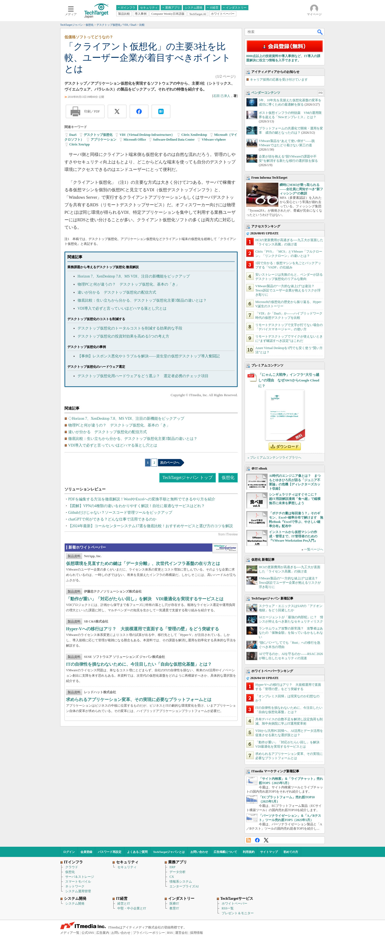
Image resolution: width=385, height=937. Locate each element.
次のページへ (169, 462)
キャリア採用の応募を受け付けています (279, 79)
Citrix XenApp (79, 144)
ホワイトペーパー (234, 903)
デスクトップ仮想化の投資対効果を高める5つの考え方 (123, 336)
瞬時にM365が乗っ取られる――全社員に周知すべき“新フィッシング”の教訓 (301, 189)
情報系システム (181, 881)
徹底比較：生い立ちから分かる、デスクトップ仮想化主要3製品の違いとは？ (142, 300)
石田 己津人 (221, 96)
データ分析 (178, 872)
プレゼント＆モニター (238, 913)
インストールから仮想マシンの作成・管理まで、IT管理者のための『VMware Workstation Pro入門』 (293, 536)
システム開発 (74, 903)
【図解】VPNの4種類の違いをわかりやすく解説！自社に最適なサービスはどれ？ (136, 506)
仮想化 (228, 477)
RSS (248, 840)
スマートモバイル (78, 881)
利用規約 (249, 851)
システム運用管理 (78, 891)
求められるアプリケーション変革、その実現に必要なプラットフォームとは (138, 699)
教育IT (174, 908)
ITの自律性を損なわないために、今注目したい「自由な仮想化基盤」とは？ (139, 664)
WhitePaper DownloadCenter (225, 548)
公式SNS (88, 933)
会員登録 (86, 851)
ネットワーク (74, 886)
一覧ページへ (313, 549)
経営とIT (123, 903)
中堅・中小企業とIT (131, 908)
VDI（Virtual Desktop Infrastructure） (147, 135)
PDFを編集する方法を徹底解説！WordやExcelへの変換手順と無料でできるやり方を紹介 (141, 499)
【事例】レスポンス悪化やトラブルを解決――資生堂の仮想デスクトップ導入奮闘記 (149, 356)
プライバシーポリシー (149, 933)
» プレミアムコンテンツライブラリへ (274, 457)
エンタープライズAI (184, 886)
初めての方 (290, 851)
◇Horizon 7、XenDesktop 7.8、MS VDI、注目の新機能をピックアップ (126, 419)
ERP (172, 867)
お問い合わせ (199, 851)
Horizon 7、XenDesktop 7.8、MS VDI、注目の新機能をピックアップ (134, 276)
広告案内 (102, 933)
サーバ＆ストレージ (79, 877)
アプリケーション (103, 139)
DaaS (72, 135)
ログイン (69, 851)
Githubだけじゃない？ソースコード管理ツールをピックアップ (120, 513)
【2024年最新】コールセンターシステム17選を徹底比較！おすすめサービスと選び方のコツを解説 (150, 526)
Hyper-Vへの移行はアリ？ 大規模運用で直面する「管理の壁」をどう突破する (142, 629)
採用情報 (196, 933)
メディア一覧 (69, 933)
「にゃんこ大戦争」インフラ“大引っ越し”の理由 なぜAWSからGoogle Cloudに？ (288, 380)
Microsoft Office (135, 139)
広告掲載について (225, 851)
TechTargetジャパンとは (169, 851)
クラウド (71, 867)
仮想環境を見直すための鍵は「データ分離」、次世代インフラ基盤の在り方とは (143, 563)
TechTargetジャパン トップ (188, 477)
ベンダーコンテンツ (265, 93)
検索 (320, 32)
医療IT (174, 903)
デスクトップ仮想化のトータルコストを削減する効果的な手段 (130, 328)
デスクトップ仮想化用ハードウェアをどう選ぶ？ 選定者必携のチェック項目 (143, 376)
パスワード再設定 (109, 851)
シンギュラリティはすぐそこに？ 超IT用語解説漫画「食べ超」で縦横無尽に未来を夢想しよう (295, 499)
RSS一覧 (228, 908)
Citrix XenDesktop (194, 135)
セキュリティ (127, 867)
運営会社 (181, 933)
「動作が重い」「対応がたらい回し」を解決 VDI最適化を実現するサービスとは (145, 599)
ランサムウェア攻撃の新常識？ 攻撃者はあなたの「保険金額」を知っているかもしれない (291, 633)
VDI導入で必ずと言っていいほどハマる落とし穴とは (122, 308)
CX (172, 877)
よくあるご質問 (137, 851)
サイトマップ (269, 851)
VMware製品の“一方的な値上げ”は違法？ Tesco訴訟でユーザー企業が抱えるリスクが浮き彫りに (288, 290)
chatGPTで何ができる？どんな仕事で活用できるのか (112, 519)
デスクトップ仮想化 (98, 135)
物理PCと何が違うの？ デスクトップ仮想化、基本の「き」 (128, 284)
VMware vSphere (214, 139)
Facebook (257, 840)
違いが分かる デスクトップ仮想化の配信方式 (117, 292)
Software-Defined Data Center (174, 139)
